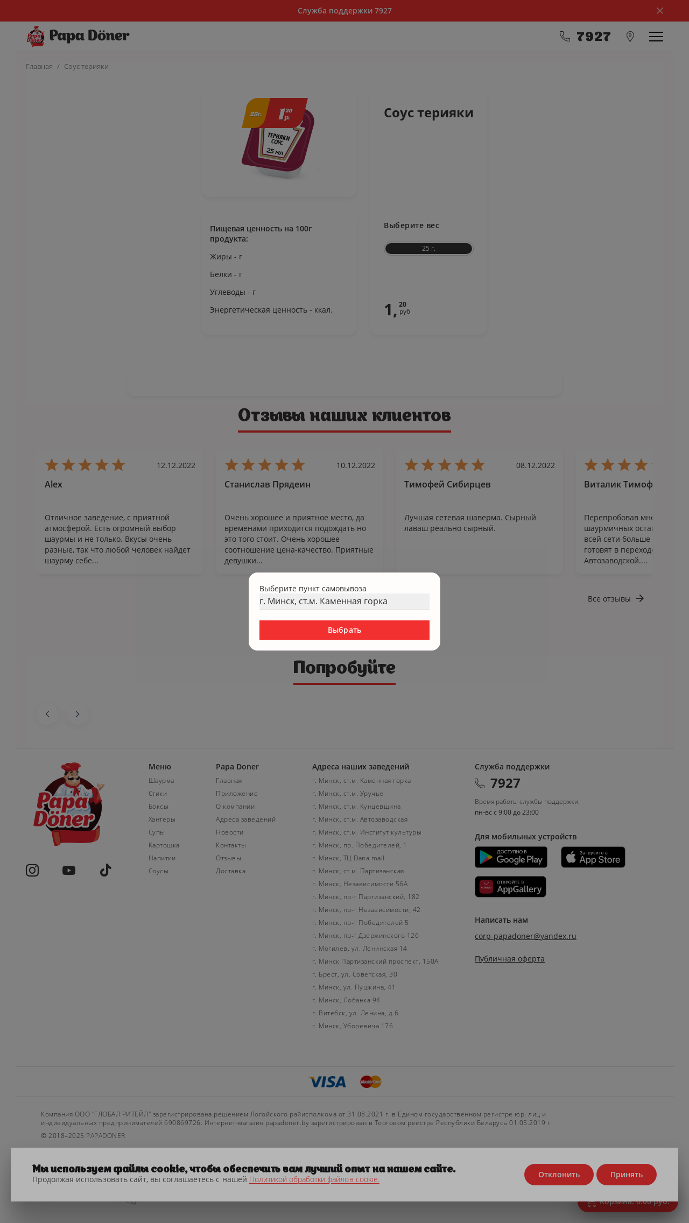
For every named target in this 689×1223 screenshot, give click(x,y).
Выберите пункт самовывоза (313, 588)
